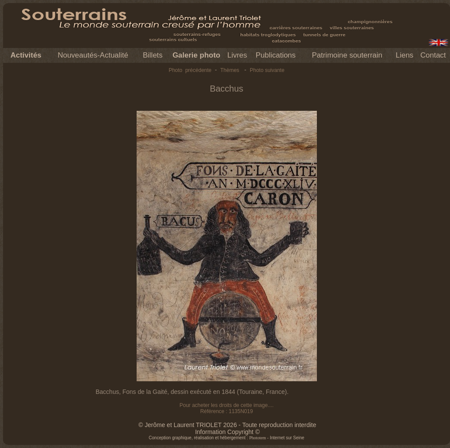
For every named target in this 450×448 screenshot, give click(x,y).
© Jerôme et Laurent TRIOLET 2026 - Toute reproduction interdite (227, 424)
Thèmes (229, 70)
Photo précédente (189, 70)
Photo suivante (267, 70)
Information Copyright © (227, 431)
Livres (237, 55)
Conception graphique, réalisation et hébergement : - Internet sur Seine (226, 437)
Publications (276, 55)
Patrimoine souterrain (347, 55)
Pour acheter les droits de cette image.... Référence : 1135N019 (226, 408)
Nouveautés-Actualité (93, 55)
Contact (433, 55)
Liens (404, 55)
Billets (152, 55)
